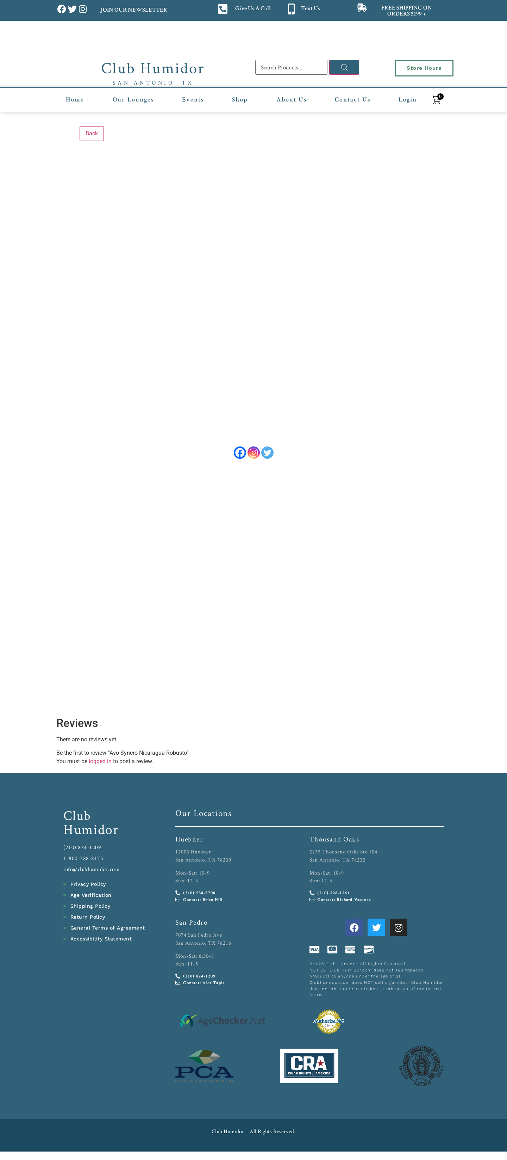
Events (193, 100)
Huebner (189, 839)
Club (77, 816)
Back (92, 133)
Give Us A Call (253, 9)
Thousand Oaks (334, 839)
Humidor (91, 830)
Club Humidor (153, 67)
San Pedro (191, 922)
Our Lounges (133, 100)
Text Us (310, 9)
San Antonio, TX (153, 82)
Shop (240, 100)
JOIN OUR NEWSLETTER (133, 10)
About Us (291, 100)
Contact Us (352, 100)
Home (75, 100)
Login (408, 100)
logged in (100, 762)
